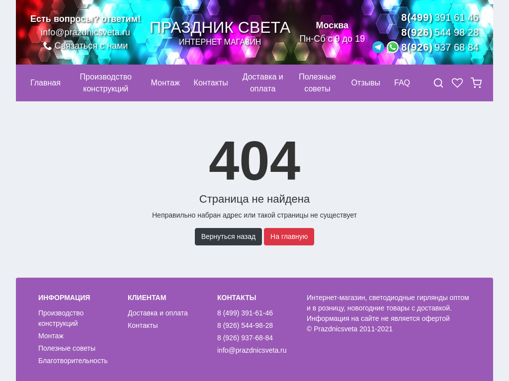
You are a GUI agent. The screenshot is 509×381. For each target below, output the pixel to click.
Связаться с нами (85, 46)
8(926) (440, 32)
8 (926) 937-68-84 (245, 338)
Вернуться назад (228, 236)
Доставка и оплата (158, 313)
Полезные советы (66, 348)
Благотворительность (73, 361)
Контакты (143, 325)
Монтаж (51, 336)
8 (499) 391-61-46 (245, 313)
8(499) (440, 17)
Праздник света (220, 32)
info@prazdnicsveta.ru (85, 32)
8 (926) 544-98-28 (245, 325)
